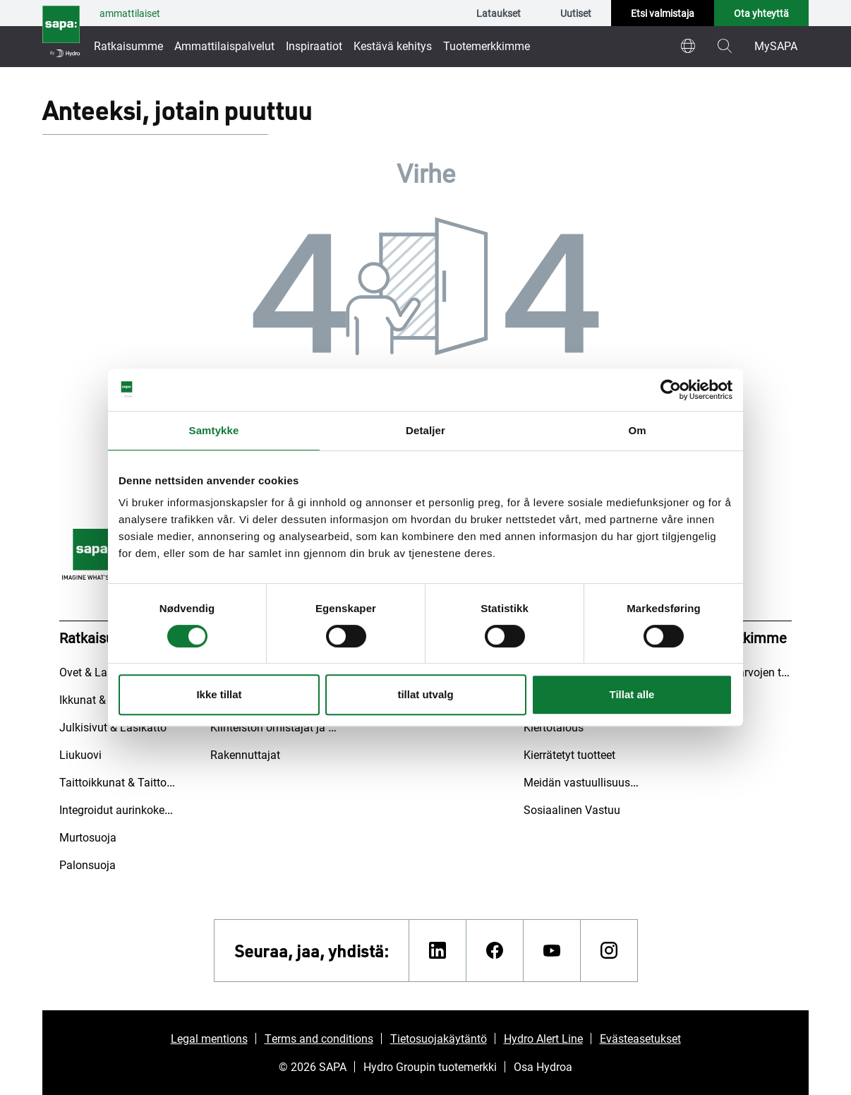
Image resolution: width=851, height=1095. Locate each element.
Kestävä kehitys (393, 45)
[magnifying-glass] (724, 46)
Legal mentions (209, 1038)
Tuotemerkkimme (486, 45)
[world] (688, 46)
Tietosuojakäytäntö (438, 1038)
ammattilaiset (129, 13)
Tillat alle (632, 694)
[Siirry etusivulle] (61, 33)
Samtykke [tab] (214, 430)
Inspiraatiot (314, 45)
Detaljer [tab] (425, 430)
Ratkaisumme (128, 45)
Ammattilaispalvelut (224, 45)
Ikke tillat (218, 694)
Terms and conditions (319, 1038)
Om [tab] (637, 430)
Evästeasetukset (640, 1038)
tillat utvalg (425, 694)
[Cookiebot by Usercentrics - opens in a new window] (670, 389)
